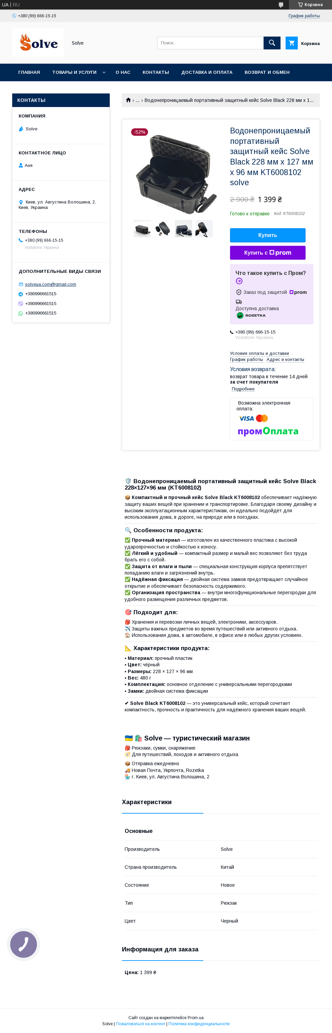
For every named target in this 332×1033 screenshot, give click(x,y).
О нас (123, 72)
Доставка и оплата (206, 72)
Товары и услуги (74, 72)
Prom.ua (196, 1017)
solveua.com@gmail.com (50, 284)
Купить (267, 235)
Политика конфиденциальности (199, 1023)
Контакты (156, 72)
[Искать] (272, 43)
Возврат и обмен (267, 72)
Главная (29, 72)
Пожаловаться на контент (140, 1023)
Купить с (267, 253)
